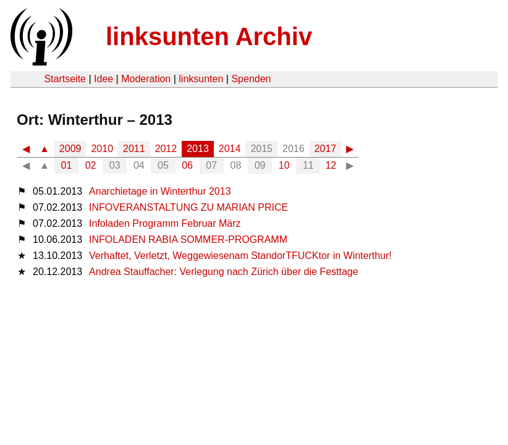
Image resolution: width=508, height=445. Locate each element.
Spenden (251, 79)
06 (187, 165)
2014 (230, 148)
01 (66, 165)
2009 (70, 148)
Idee (103, 79)
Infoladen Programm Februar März (164, 223)
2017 (326, 148)
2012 (166, 148)
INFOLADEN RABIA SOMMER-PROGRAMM (188, 239)
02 (90, 165)
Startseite (65, 79)
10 (284, 165)
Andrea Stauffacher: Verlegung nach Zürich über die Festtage (223, 271)
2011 (134, 148)
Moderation (146, 79)
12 (330, 165)
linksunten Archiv (209, 36)
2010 (102, 148)
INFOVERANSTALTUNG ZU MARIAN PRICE (188, 207)
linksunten (201, 79)
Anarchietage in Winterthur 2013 (160, 191)
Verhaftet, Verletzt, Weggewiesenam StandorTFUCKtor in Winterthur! (240, 255)
